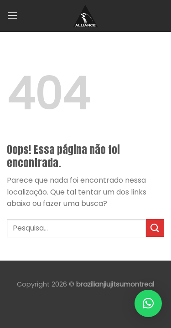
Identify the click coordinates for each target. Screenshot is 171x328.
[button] (148, 303)
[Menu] (12, 15)
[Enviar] (155, 228)
